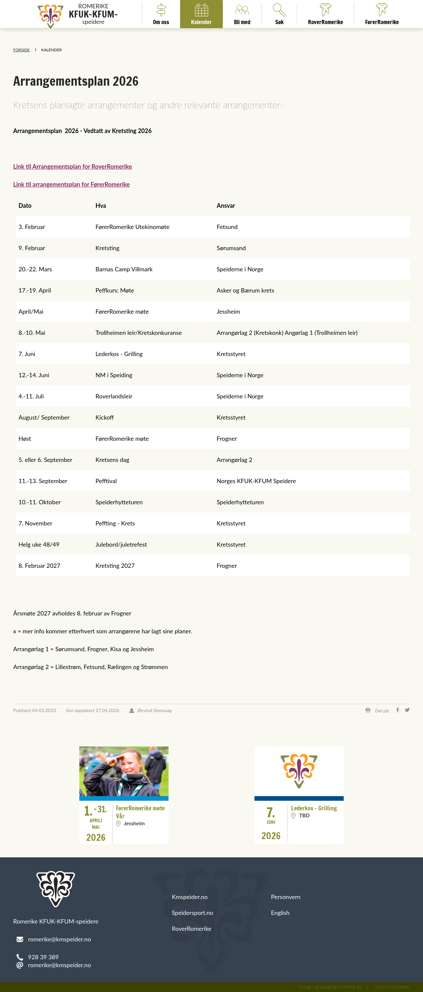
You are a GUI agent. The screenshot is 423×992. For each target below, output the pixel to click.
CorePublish (398, 987)
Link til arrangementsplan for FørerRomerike (71, 184)
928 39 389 (43, 957)
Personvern (285, 896)
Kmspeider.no (190, 896)
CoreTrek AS (350, 987)
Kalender (201, 13)
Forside (21, 49)
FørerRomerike (382, 13)
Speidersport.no (192, 912)
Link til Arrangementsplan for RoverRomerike (72, 166)
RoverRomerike (325, 13)
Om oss (161, 13)
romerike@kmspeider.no (59, 965)
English (280, 912)
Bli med (242, 13)
